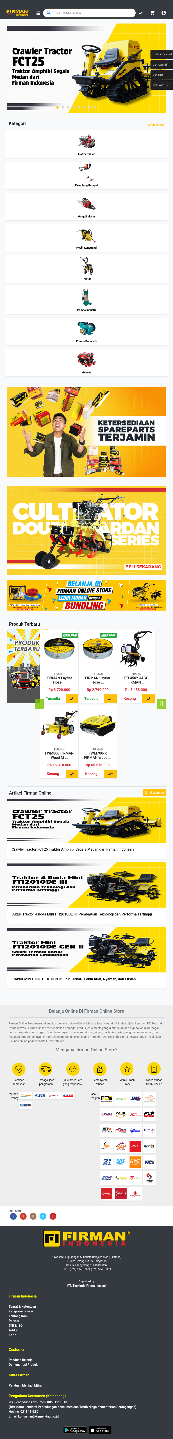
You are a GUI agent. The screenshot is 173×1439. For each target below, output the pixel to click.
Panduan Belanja (21, 1360)
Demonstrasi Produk (23, 1364)
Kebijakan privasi (21, 1311)
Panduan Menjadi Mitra (25, 1385)
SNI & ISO (16, 1325)
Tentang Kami (18, 1316)
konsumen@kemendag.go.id (38, 1416)
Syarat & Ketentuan (22, 1306)
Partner (14, 1321)
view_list (37, 13)
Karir (12, 1335)
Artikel (13, 1330)
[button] (57, 107)
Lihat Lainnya (154, 792)
